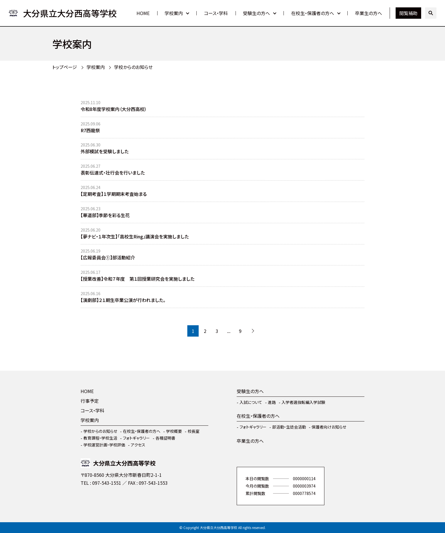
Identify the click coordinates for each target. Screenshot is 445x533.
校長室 (194, 431)
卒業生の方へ (368, 13)
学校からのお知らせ (133, 67)
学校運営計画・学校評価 (104, 445)
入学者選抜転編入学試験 (303, 402)
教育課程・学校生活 (100, 438)
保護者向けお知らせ (329, 427)
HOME (143, 13)
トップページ (64, 67)
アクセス (138, 445)
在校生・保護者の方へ (312, 13)
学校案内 (174, 13)
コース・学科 (216, 13)
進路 (272, 402)
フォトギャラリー (136, 438)
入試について (251, 402)
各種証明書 (165, 438)
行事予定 (90, 400)
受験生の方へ (256, 13)
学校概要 (174, 431)
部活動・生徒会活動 (289, 427)
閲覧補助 (408, 13)
